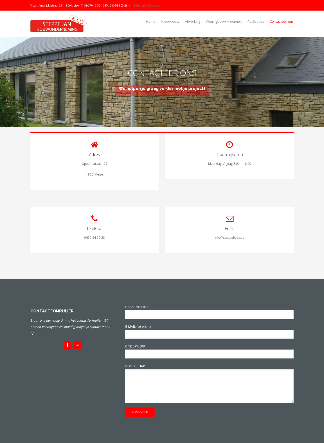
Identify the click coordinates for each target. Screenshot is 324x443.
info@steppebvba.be (145, 5)
